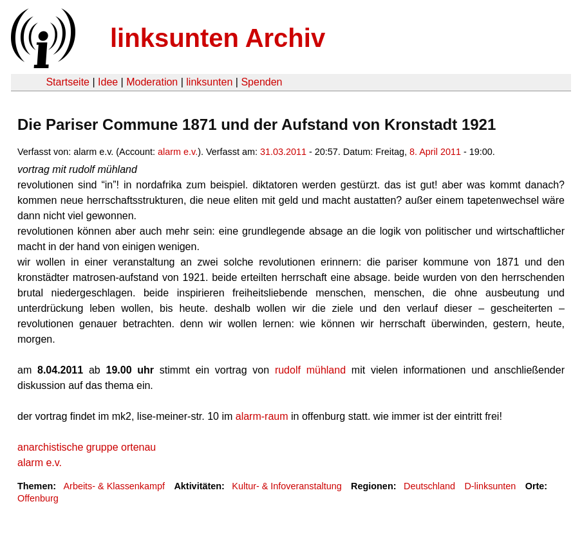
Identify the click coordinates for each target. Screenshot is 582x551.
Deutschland (429, 486)
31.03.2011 (283, 152)
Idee (108, 82)
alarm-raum (262, 416)
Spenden (261, 82)
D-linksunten (490, 486)
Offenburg (38, 498)
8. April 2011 (435, 152)
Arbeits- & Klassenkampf (114, 486)
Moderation (152, 82)
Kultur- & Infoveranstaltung (286, 486)
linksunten (209, 82)
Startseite (67, 82)
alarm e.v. (178, 152)
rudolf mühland (310, 370)
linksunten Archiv (217, 38)
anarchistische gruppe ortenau (86, 447)
